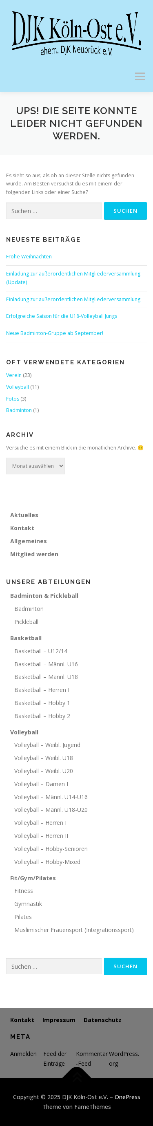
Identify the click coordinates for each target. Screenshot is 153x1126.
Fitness (23, 891)
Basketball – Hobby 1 (42, 703)
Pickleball (26, 622)
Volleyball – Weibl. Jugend (47, 745)
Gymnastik (28, 904)
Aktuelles (24, 515)
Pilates (23, 917)
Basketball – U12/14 (40, 651)
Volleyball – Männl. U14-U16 (51, 797)
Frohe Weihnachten (29, 256)
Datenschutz (103, 1020)
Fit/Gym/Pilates (33, 878)
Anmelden (23, 1054)
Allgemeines (28, 541)
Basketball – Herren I (41, 690)
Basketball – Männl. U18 (46, 677)
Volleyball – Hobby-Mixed (47, 862)
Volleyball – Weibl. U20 (43, 771)
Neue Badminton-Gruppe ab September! (54, 333)
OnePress (127, 1097)
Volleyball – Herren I (40, 822)
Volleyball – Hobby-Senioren (51, 849)
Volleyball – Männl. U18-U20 (51, 809)
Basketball (26, 638)
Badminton (19, 410)
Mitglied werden (34, 554)
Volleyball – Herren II (41, 836)
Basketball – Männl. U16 (46, 664)
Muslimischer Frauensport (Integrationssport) (74, 930)
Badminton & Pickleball (44, 595)
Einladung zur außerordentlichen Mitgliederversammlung (73, 299)
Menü (139, 76)
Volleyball (17, 386)
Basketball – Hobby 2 (42, 716)
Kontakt (22, 528)
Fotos (12, 398)
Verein (14, 375)
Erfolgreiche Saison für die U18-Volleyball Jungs (61, 316)
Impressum (58, 1020)
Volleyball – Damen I (41, 784)
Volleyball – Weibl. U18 (43, 758)
